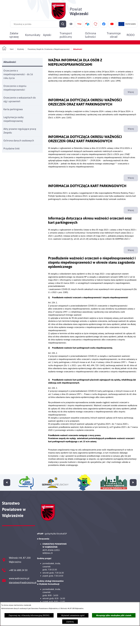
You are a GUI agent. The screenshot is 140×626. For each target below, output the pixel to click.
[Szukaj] (62, 24)
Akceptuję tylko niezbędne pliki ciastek (113, 615)
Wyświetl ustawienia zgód (72, 615)
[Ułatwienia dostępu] (71, 24)
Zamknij (70, 622)
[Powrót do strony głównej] (8, 48)
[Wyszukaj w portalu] (38, 24)
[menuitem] (14, 34)
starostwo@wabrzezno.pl (22, 582)
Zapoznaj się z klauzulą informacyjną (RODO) (29, 615)
